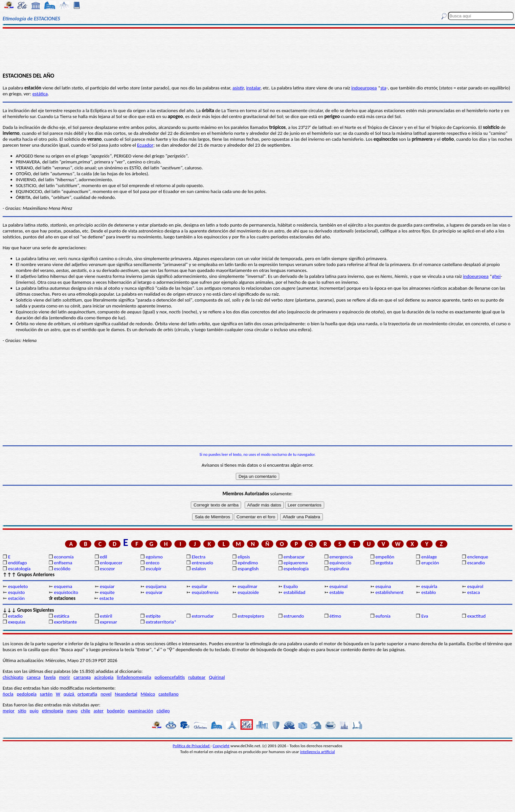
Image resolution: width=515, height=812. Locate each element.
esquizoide (248, 592)
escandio (476, 563)
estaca (473, 592)
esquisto (16, 592)
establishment (389, 592)
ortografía (87, 694)
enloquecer (111, 563)
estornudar (203, 616)
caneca (33, 677)
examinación (140, 711)
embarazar (294, 557)
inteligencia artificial (317, 751)
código (162, 711)
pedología (26, 694)
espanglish (247, 569)
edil (103, 557)
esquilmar (247, 586)
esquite (107, 592)
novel (106, 694)
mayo (71, 711)
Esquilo (290, 586)
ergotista (384, 563)
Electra (199, 557)
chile (85, 711)
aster (98, 711)
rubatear (197, 677)
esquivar (154, 592)
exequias (16, 622)
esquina (383, 586)
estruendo (293, 616)
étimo (335, 616)
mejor (8, 711)
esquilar (200, 586)
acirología (103, 677)
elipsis (243, 557)
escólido (62, 569)
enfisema (63, 563)
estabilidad (294, 592)
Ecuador (145, 145)
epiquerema (295, 563)
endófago (17, 563)
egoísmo (154, 557)
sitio (22, 711)
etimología (52, 711)
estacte (107, 598)
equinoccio (340, 563)
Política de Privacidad (192, 745)
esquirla (429, 586)
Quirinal (217, 677)
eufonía (383, 616)
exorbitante (65, 622)
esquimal (338, 586)
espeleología (296, 569)
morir (64, 677)
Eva (424, 616)
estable (336, 592)
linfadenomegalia (134, 677)
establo (428, 592)
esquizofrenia (205, 592)
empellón (384, 557)
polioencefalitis (170, 677)
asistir (238, 88)
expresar (108, 622)
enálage (429, 557)
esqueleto (18, 586)
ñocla (8, 694)
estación (16, 598)
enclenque (477, 557)
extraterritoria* (161, 622)
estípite (153, 616)
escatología (19, 569)
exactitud (476, 616)
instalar (253, 88)
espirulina (339, 569)
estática (40, 94)
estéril (106, 616)
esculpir (154, 569)
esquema (63, 586)
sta (383, 88)
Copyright (221, 745)
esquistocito (66, 592)
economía (64, 557)
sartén (46, 694)
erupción (430, 563)
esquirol (475, 586)
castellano (168, 694)
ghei (496, 276)
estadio (15, 616)
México (148, 694)
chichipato (13, 677)
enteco (153, 563)
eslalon (199, 569)
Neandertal (126, 694)
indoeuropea (364, 88)
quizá (69, 694)
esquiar (107, 586)
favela (50, 677)
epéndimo (247, 563)
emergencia (341, 557)
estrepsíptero (250, 616)
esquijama (156, 586)
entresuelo (202, 563)
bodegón (115, 711)
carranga (82, 677)
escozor (107, 569)
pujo (34, 711)
